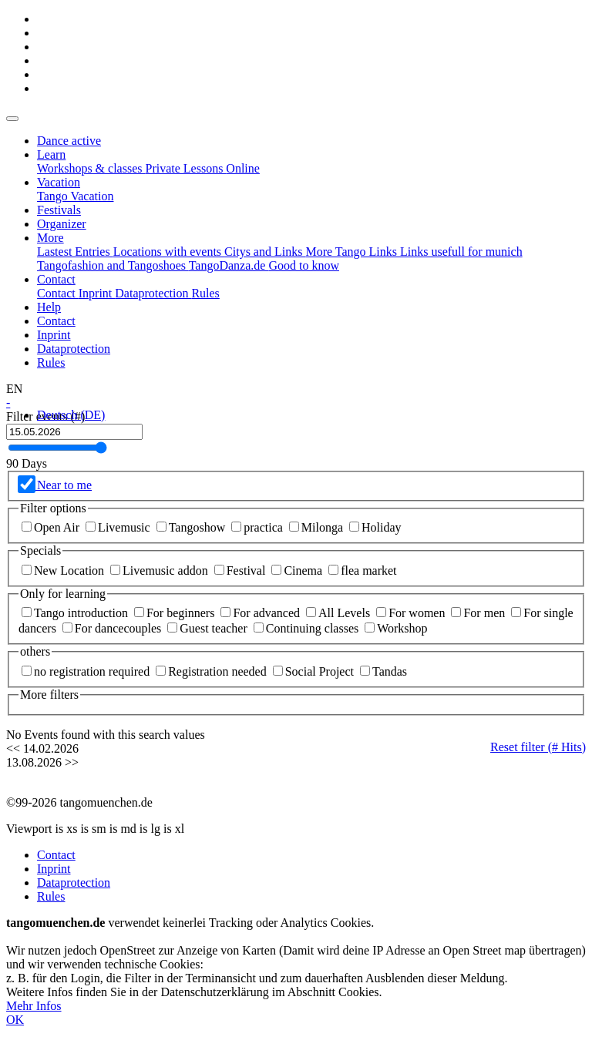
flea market (362, 570)
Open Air (52, 527)
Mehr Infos (34, 1005)
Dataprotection (73, 348)
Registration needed (213, 671)
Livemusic (119, 527)
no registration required (87, 671)
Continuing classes (308, 628)
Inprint (54, 334)
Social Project (315, 671)
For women (412, 612)
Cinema (298, 570)
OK (15, 1019)
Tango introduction (76, 612)
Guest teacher (209, 628)
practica (258, 527)
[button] (51, 154)
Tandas (383, 671)
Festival (241, 570)
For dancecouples (113, 628)
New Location (64, 570)
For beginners (175, 612)
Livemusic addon (160, 570)
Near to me (63, 485)
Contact (56, 320)
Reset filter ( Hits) (538, 746)
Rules (51, 362)
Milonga (317, 527)
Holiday (375, 527)
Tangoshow (192, 527)
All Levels (339, 612)
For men (479, 612)
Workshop (396, 628)
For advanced (261, 612)
